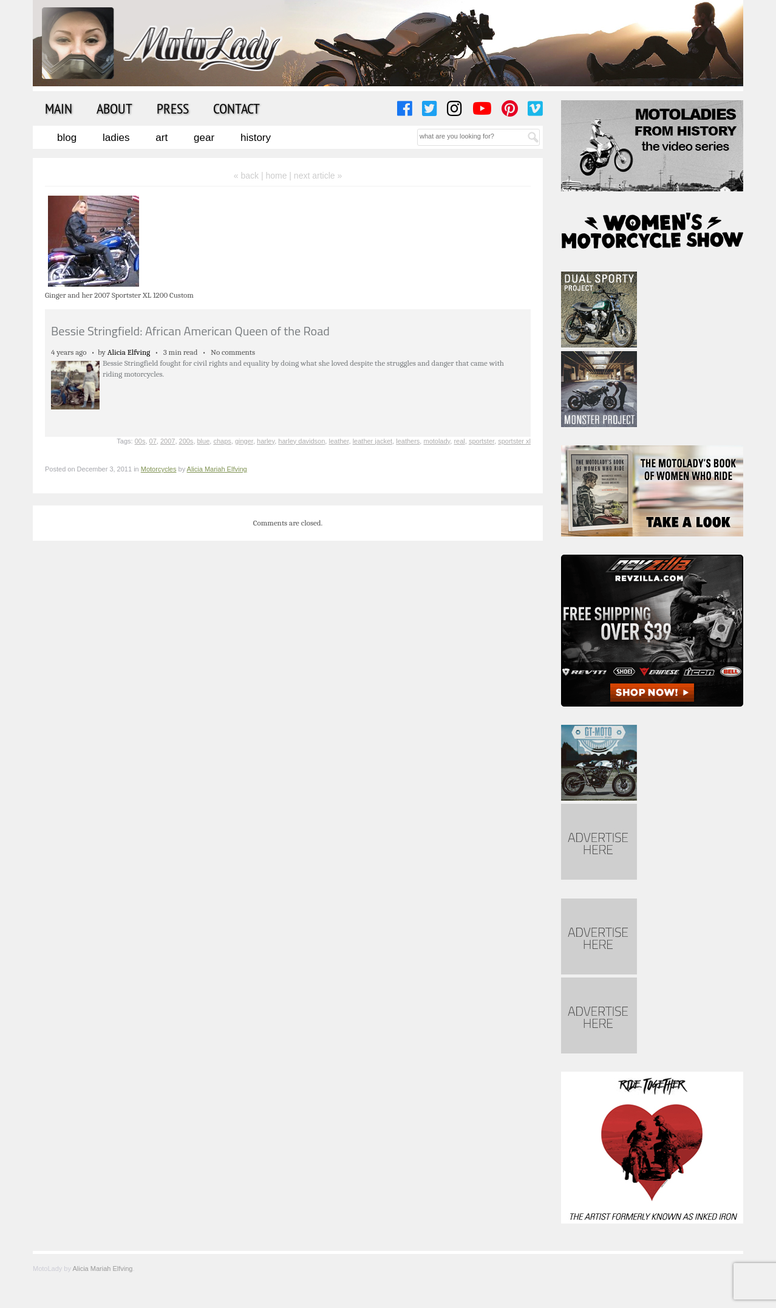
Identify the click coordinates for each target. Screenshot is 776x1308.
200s (186, 441)
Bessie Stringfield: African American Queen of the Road (190, 330)
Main (58, 108)
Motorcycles (159, 469)
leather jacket (372, 441)
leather (338, 441)
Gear (204, 137)
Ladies (116, 137)
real (459, 441)
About (114, 108)
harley (265, 441)
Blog (67, 137)
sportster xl (514, 441)
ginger (244, 441)
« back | (250, 175)
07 (153, 441)
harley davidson (301, 441)
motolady (436, 441)
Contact (236, 108)
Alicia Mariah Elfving (217, 469)
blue (203, 441)
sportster (481, 441)
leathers (408, 441)
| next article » (315, 175)
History (255, 137)
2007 (167, 441)
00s (140, 441)
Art (161, 137)
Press (173, 108)
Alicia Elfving (129, 352)
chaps (222, 441)
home (276, 175)
